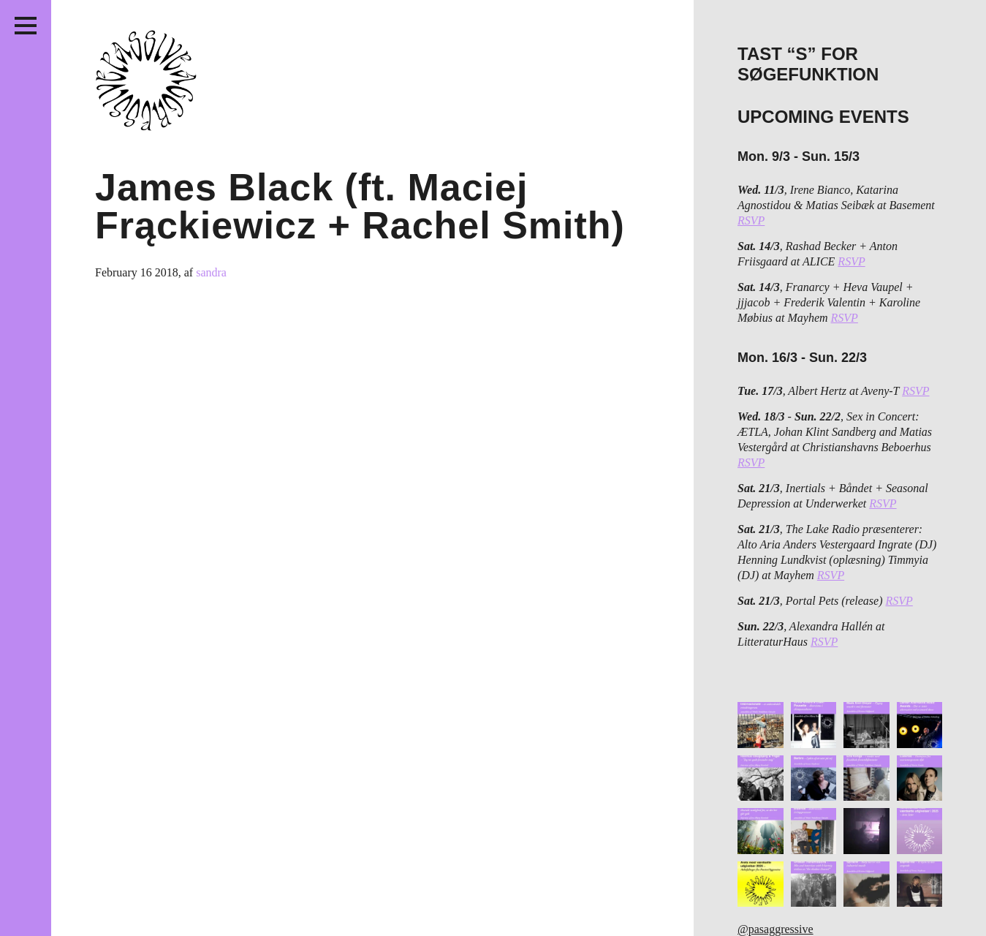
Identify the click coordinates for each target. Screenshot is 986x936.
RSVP (751, 220)
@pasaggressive (775, 929)
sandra (211, 272)
